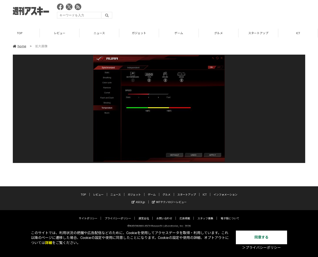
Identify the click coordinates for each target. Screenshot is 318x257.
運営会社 (143, 214)
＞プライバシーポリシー (261, 248)
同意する (261, 237)
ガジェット (139, 33)
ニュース (99, 33)
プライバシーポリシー (118, 214)
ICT (298, 33)
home (19, 46)
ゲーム (178, 33)
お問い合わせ (164, 214)
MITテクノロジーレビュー (169, 198)
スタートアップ (258, 33)
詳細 (48, 243)
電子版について (230, 214)
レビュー (59, 33)
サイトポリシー (88, 214)
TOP (20, 33)
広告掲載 (185, 214)
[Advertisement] (224, 12)
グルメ (218, 33)
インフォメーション (225, 191)
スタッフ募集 (205, 214)
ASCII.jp (138, 198)
